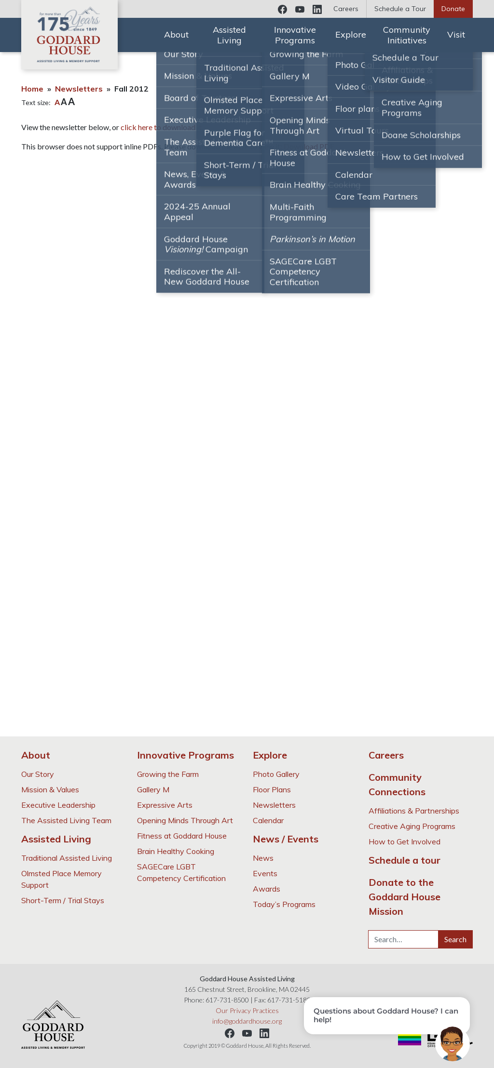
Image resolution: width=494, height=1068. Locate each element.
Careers (345, 8)
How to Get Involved (404, 841)
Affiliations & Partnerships (414, 810)
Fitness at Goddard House (182, 836)
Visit (456, 34)
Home (32, 88)
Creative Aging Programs (412, 826)
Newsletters (79, 88)
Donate (453, 8)
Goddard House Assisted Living (69, 34)
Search (455, 939)
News (263, 858)
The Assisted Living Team (66, 820)
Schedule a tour (404, 860)
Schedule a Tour (400, 8)
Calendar (268, 820)
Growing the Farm (168, 774)
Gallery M (153, 789)
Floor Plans (272, 789)
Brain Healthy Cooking (175, 851)
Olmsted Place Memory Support (61, 879)
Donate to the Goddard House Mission (404, 896)
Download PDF (309, 146)
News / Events (285, 839)
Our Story (37, 774)
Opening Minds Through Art (185, 820)
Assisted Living (229, 35)
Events (265, 873)
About (176, 34)
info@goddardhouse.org (247, 1021)
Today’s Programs (284, 904)
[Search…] (403, 939)
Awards (266, 889)
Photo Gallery (276, 774)
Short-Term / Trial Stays (62, 900)
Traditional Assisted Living (66, 858)
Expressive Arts (164, 805)
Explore (350, 34)
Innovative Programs (295, 35)
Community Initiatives (406, 35)
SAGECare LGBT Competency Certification (181, 872)
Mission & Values (50, 789)
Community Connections (397, 784)
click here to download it (161, 127)
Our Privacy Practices (247, 1010)
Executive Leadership (58, 805)
